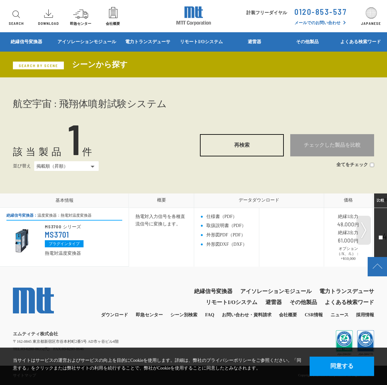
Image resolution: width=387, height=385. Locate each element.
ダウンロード (114, 314)
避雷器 (254, 41)
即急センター (149, 314)
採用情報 (365, 314)
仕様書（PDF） (221, 216)
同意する (341, 366)
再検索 (242, 145)
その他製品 (307, 41)
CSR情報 (314, 314)
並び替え (22, 165)
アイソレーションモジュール (86, 41)
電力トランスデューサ (147, 41)
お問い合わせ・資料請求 (247, 314)
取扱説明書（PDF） (226, 225)
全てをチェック (355, 164)
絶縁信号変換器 (26, 41)
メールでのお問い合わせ (317, 22)
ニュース (340, 314)
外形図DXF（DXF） (226, 244)
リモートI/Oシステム (201, 41)
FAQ (209, 314)
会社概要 (288, 314)
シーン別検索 (183, 314)
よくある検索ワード (349, 302)
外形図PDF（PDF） (225, 234)
